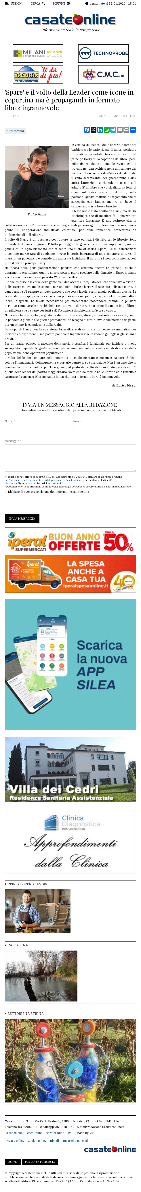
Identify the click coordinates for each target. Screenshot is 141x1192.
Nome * (10, 421)
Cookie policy (37, 1141)
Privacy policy (14, 1141)
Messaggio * (13, 441)
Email (77, 421)
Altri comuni (15, 131)
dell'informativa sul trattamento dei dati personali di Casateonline (43, 480)
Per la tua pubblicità (40, 1161)
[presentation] (32, 504)
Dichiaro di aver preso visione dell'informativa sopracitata (48, 491)
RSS (70, 1133)
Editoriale (12, 116)
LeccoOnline (34, 1133)
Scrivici (13, 1161)
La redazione (14, 1133)
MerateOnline (54, 1133)
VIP (91, 1133)
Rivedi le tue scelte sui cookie (70, 1141)
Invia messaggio (22, 518)
